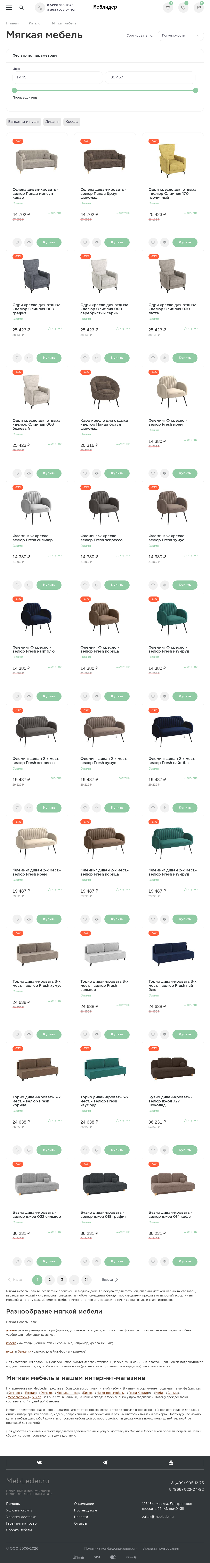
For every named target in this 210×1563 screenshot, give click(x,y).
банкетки (24, 1351)
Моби (159, 1393)
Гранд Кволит (138, 1393)
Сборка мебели (19, 1530)
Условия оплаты (19, 1510)
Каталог (35, 23)
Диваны (52, 121)
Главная (12, 23)
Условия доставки (21, 1517)
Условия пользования (161, 1548)
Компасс (14, 1393)
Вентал (30, 1393)
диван (10, 1330)
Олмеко (46, 1393)
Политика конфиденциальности (111, 1548)
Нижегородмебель (110, 1393)
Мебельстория (18, 1397)
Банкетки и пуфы (23, 121)
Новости (81, 1517)
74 (86, 1279)
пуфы (10, 1351)
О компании (84, 1504)
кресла (11, 1343)
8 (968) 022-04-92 (61, 10)
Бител (87, 1393)
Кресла (71, 121)
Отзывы (80, 1523)
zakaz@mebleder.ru (158, 1516)
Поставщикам (85, 1510)
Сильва (173, 1393)
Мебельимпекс (67, 1393)
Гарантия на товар (21, 1523)
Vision (36, 1397)
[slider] (14, 90)
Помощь (13, 1504)
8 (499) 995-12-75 (60, 5)
